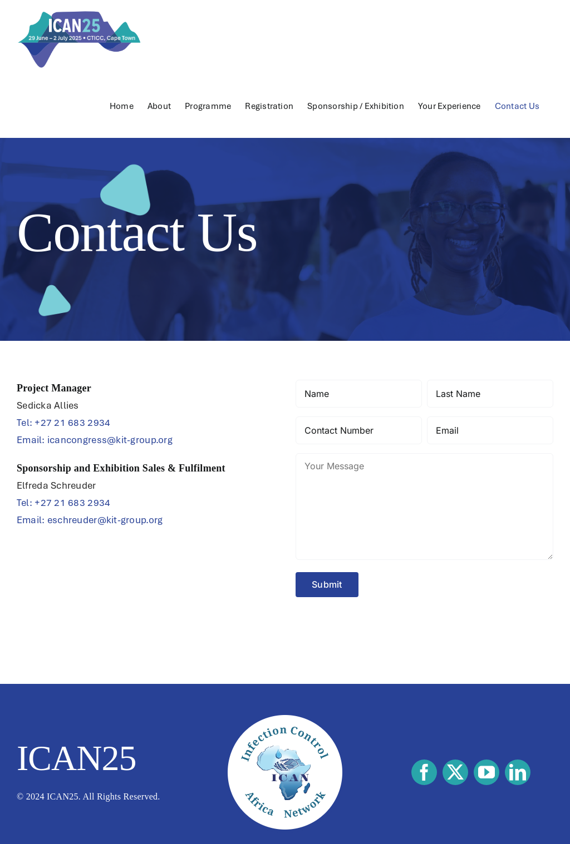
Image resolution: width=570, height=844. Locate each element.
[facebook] (424, 772)
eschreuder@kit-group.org (105, 520)
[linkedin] (517, 772)
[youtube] (486, 772)
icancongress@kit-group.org (110, 440)
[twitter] (455, 772)
